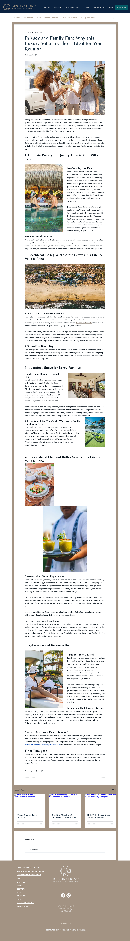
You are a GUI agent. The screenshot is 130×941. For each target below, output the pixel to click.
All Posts (17, 18)
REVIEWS (20, 886)
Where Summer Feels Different (27, 816)
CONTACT (21, 899)
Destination (28, 18)
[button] (113, 18)
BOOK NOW (21, 896)
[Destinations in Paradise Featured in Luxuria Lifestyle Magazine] (100, 802)
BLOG (19, 892)
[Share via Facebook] (26, 771)
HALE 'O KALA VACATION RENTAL (29, 875)
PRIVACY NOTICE (23, 906)
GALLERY (20, 878)
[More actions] (104, 32)
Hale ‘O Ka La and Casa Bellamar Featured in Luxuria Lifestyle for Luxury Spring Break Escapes (98, 816)
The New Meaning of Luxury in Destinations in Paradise (64, 816)
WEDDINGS (21, 882)
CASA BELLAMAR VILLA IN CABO (28, 867)
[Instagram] (68, 895)
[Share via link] (42, 771)
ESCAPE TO (21, 889)
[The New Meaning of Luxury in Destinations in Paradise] (65, 802)
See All (113, 789)
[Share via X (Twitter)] (31, 771)
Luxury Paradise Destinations (47, 18)
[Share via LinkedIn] (36, 771)
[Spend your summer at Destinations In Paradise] (29, 802)
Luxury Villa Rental (88, 18)
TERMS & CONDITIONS (25, 903)
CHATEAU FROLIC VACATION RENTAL (30, 871)
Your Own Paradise (70, 18)
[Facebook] (63, 895)
